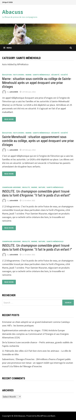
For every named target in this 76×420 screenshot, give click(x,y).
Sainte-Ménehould (41, 74)
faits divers (18, 74)
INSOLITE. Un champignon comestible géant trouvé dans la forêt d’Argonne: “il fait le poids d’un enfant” (36, 193)
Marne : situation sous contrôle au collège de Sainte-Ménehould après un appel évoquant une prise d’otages (36, 83)
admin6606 (14, 92)
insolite (26, 187)
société (64, 74)
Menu (7, 47)
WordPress (42, 415)
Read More (9, 119)
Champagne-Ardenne (11, 187)
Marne (28, 74)
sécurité (55, 74)
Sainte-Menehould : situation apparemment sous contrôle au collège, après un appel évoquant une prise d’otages (38, 141)
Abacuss (12, 11)
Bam (53, 415)
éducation (7, 74)
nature (42, 187)
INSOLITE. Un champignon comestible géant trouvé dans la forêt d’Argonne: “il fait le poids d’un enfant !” (37, 247)
